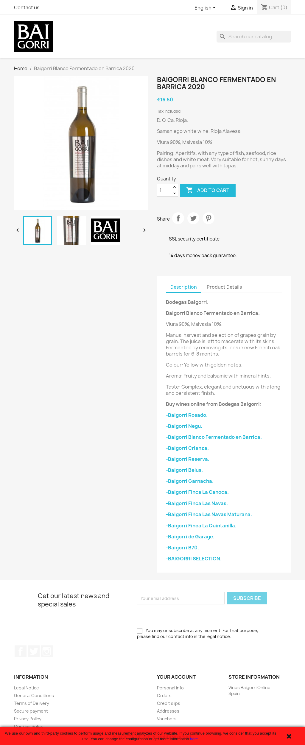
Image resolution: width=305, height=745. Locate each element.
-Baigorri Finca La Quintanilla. (201, 525)
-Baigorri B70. (182, 547)
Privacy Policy (27, 719)
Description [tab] (183, 287)
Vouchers (167, 719)
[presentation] (182, 616)
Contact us (27, 7)
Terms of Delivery (31, 703)
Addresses (168, 711)
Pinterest (208, 218)
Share (178, 218)
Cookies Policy (28, 726)
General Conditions (34, 695)
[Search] (254, 37)
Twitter (34, 651)
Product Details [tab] (224, 287)
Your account (176, 677)
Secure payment (31, 711)
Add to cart (207, 190)
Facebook (21, 651)
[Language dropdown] (206, 8)
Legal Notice (26, 688)
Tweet (193, 218)
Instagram (47, 651)
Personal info (170, 688)
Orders (164, 695)
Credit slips (168, 703)
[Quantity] (164, 190)
